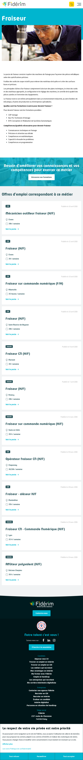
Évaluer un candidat (41, 699)
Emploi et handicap (41, 677)
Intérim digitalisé (41, 702)
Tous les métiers (8, 13)
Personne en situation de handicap (41, 705)
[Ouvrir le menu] (79, 4)
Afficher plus (7, 744)
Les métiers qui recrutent (41, 668)
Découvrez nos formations (41, 177)
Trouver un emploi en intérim (41, 662)
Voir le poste (12, 229)
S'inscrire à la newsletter (41, 647)
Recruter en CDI (41, 693)
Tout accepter (69, 756)
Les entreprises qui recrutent (41, 680)
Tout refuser (14, 756)
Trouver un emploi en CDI (41, 665)
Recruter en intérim (41, 696)
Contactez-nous (42, 613)
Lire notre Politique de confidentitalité (16, 749)
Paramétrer (41, 756)
